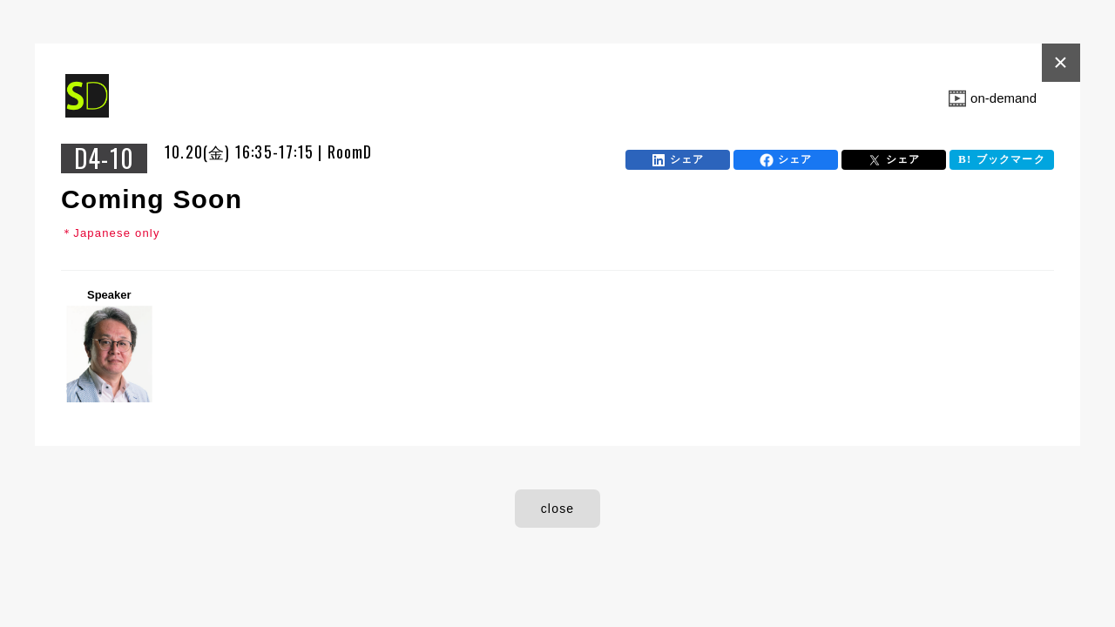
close (558, 509)
